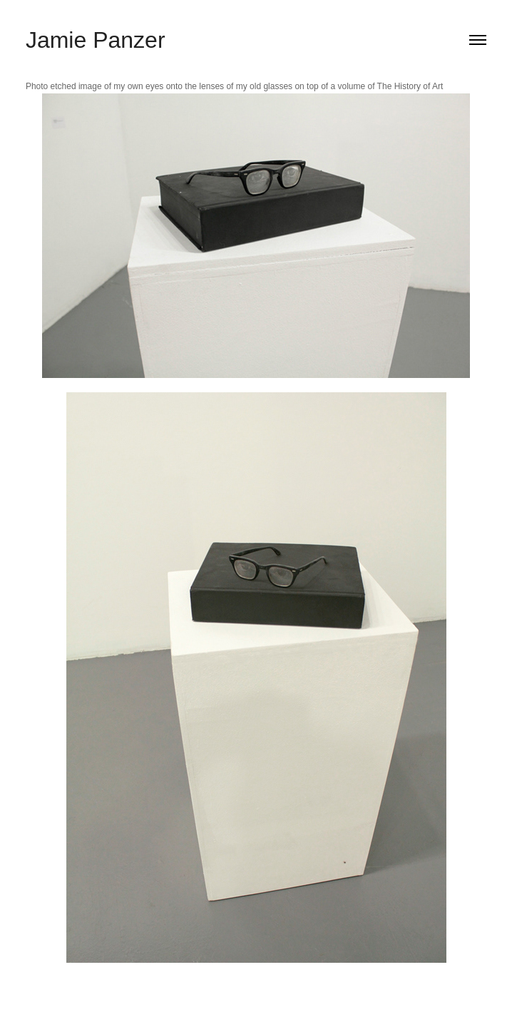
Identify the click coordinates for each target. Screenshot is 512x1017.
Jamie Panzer (95, 40)
